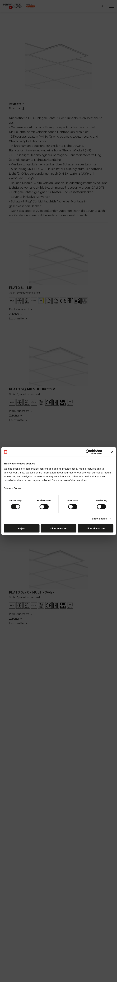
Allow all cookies (95, 528)
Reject (21, 528)
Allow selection (58, 528)
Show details (99, 518)
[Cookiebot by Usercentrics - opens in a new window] (88, 451)
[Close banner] (112, 452)
